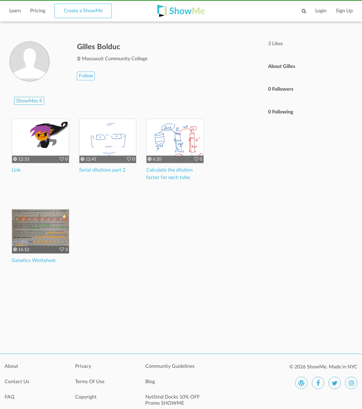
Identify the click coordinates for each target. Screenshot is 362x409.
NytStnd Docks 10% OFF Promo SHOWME (172, 400)
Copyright (86, 397)
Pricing (37, 10)
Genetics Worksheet (34, 260)
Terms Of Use (89, 381)
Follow (86, 75)
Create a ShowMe (83, 10)
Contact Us (17, 381)
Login (321, 10)
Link (16, 170)
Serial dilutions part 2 (102, 170)
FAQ (9, 397)
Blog (150, 381)
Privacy (83, 366)
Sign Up (344, 10)
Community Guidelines (170, 366)
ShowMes (29, 100)
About (11, 366)
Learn (15, 10)
